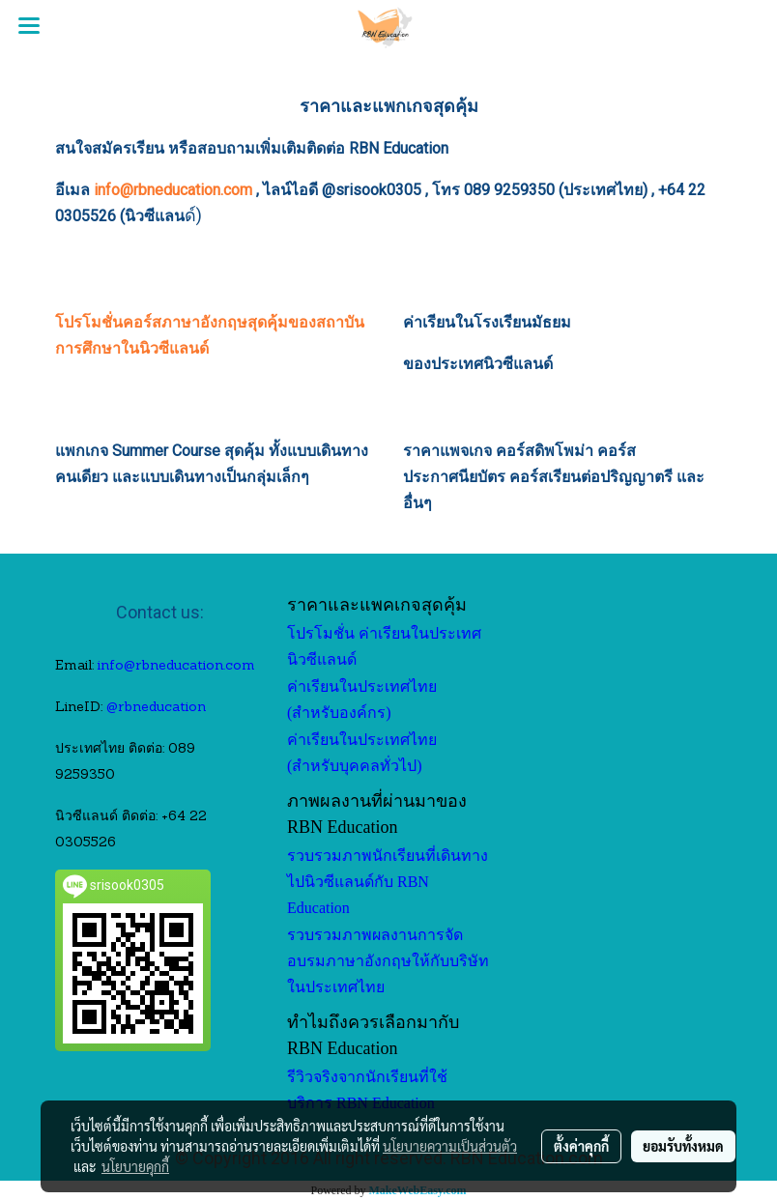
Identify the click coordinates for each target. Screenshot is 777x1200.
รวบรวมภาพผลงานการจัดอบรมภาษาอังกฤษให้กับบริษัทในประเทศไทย (388, 961)
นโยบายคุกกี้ (135, 1166)
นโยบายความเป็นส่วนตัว (450, 1146)
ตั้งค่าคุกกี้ (581, 1146)
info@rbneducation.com (173, 190)
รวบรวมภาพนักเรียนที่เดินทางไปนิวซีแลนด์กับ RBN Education (387, 881)
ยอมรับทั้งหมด (683, 1146)
